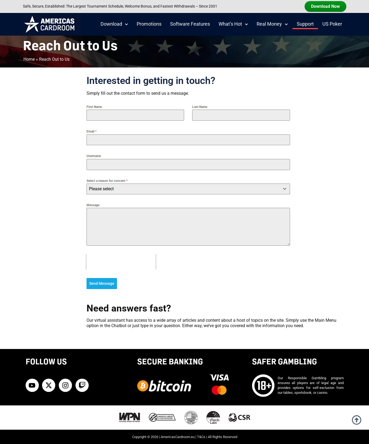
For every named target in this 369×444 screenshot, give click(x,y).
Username (94, 156)
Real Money (272, 24)
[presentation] (121, 262)
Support (305, 24)
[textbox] (183, 189)
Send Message (101, 283)
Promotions (149, 24)
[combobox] (188, 189)
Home (29, 59)
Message (93, 205)
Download (114, 24)
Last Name (199, 107)
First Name (94, 107)
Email (91, 131)
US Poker (332, 24)
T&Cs (201, 437)
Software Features (190, 24)
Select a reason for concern (107, 181)
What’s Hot (233, 24)
